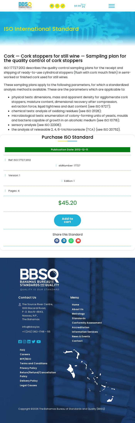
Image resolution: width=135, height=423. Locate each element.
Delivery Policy (29, 380)
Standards (78, 318)
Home (75, 304)
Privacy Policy (28, 368)
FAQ (22, 350)
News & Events (81, 336)
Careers (25, 354)
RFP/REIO (25, 359)
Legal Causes (28, 385)
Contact (77, 340)
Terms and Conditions (33, 363)
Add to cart (67, 220)
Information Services (85, 331)
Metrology (78, 313)
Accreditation (80, 327)
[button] (56, 240)
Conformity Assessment (87, 322)
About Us (77, 309)
